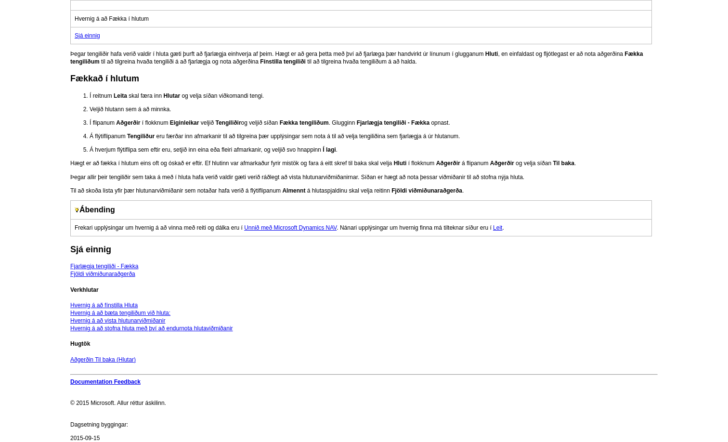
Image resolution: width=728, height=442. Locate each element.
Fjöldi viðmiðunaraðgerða (102, 274)
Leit (497, 227)
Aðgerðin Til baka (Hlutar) (103, 359)
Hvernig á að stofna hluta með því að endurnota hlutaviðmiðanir (151, 328)
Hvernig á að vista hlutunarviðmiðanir (117, 320)
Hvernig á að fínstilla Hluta (104, 305)
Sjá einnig (87, 35)
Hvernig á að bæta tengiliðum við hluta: (120, 313)
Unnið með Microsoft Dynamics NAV (290, 227)
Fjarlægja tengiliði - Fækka (104, 266)
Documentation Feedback (105, 381)
